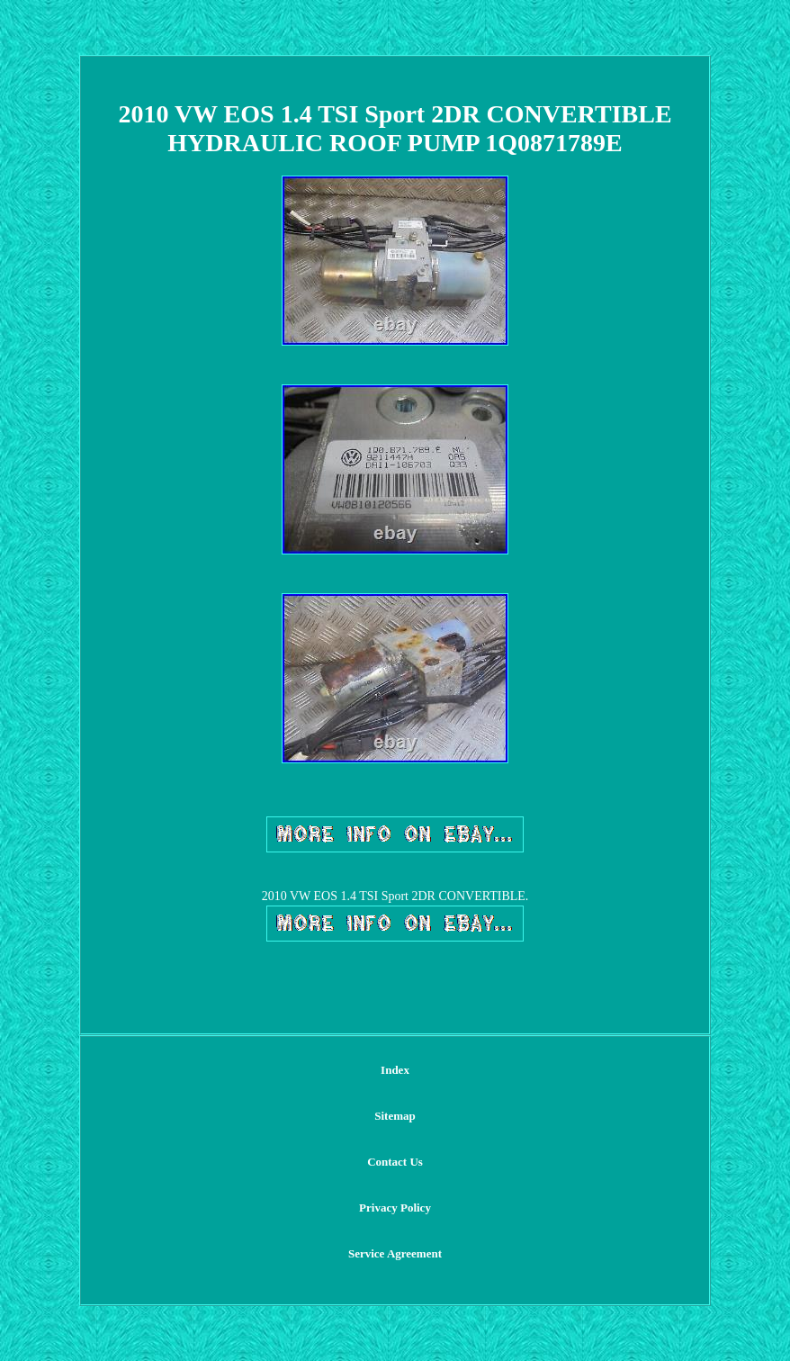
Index (395, 1070)
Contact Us (395, 1161)
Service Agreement (395, 1253)
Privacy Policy (395, 1207)
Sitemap (395, 1115)
